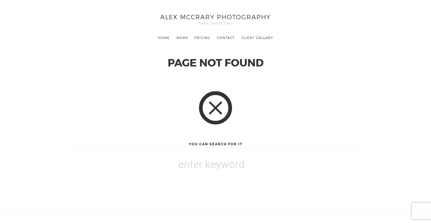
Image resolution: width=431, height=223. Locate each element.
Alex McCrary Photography (215, 16)
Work (182, 38)
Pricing (202, 38)
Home (164, 38)
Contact (226, 38)
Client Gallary (257, 38)
